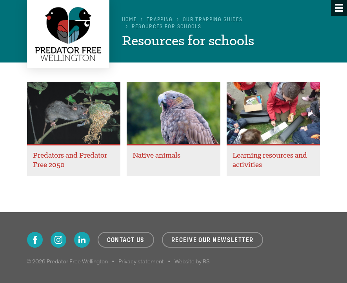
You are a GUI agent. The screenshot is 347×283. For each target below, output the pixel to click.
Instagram (58, 240)
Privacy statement (141, 261)
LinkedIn (82, 240)
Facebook (35, 240)
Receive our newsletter (212, 240)
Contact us (126, 240)
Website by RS (192, 261)
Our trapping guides (213, 19)
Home (129, 19)
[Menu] (339, 8)
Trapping (160, 19)
